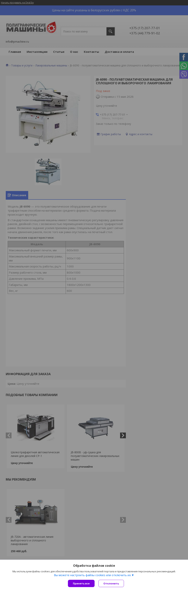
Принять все (81, 583)
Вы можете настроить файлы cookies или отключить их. (92, 575)
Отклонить (111, 583)
